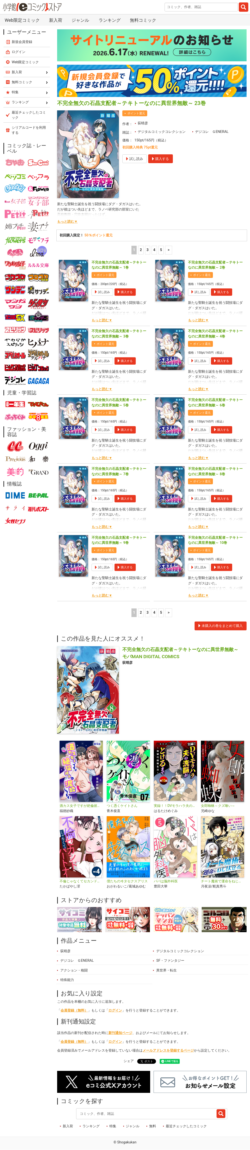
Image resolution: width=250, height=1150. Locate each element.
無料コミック (143, 20)
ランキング (110, 20)
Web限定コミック (22, 20)
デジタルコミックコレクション (162, 132)
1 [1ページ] (134, 250)
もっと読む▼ (67, 222)
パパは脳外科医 (166, 881)
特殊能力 (67, 980)
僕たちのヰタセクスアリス (127, 881)
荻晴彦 (143, 123)
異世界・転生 (166, 970)
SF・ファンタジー (170, 961)
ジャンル (80, 20)
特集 (112, 1126)
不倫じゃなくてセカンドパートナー (81, 881)
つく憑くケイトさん (122, 806)
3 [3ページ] (147, 250)
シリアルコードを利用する (29, 130)
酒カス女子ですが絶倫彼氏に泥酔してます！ (81, 806)
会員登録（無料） (74, 1010)
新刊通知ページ (120, 1033)
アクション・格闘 (74, 970)
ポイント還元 (136, 113)
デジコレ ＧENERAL (212, 132)
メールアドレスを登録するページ (168, 1050)
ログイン (115, 1010)
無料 (152, 1126)
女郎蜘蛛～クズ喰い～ (218, 806)
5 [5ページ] (161, 250)
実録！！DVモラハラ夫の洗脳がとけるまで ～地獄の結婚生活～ (175, 806)
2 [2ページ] (141, 250)
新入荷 (55, 20)
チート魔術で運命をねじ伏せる (222, 881)
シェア (129, 1061)
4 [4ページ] (154, 250)
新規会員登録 (22, 42)
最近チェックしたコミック (186, 1126)
